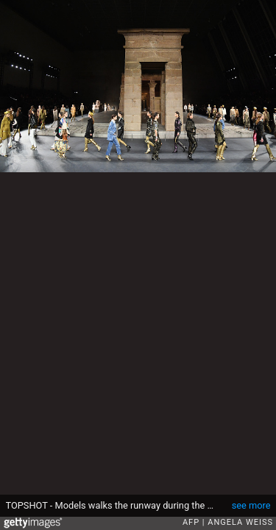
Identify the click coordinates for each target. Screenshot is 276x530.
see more (251, 505)
